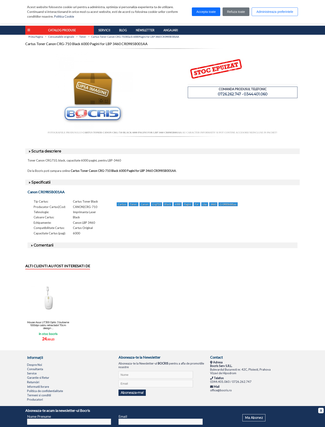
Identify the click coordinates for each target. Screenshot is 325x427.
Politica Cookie (64, 16)
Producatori (35, 399)
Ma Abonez (254, 418)
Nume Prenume (39, 416)
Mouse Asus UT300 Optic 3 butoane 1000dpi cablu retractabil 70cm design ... (48, 325)
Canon (145, 204)
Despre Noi (34, 365)
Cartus (122, 204)
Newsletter (145, 30)
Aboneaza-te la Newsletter (139, 357)
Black (168, 204)
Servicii (104, 30)
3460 (213, 204)
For (197, 204)
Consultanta (35, 369)
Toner (133, 204)
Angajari (170, 30)
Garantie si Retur (38, 377)
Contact (216, 357)
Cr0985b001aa (228, 204)
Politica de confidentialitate (45, 391)
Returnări (33, 382)
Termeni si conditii (39, 395)
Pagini (187, 204)
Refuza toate (236, 12)
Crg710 (156, 204)
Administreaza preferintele (274, 12)
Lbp (205, 204)
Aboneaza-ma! (132, 393)
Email (122, 416)
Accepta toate (206, 12)
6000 (177, 204)
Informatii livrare (38, 386)
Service (32, 373)
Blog (123, 30)
